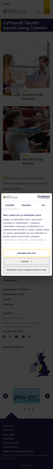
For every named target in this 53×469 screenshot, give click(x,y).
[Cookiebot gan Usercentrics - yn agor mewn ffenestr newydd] (38, 197)
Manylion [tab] (26, 205)
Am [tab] (43, 205)
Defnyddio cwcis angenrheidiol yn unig (26, 269)
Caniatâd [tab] (9, 205)
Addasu (26, 261)
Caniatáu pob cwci (26, 253)
